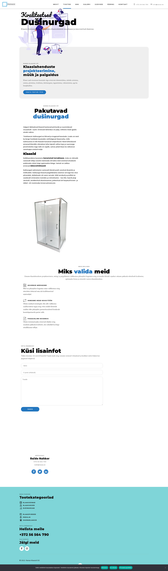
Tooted (67, 4)
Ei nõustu (113, 567)
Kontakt (123, 4)
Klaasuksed (27, 505)
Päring (110, 4)
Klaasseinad (27, 502)
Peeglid (25, 517)
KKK (77, 4)
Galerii (87, 4)
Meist (56, 4)
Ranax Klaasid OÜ (33, 560)
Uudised (99, 4)
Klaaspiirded (27, 514)
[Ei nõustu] (165, 568)
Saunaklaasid (28, 520)
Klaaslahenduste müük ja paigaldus (41, 71)
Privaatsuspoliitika (125, 567)
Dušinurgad (27, 508)
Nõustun (104, 567)
